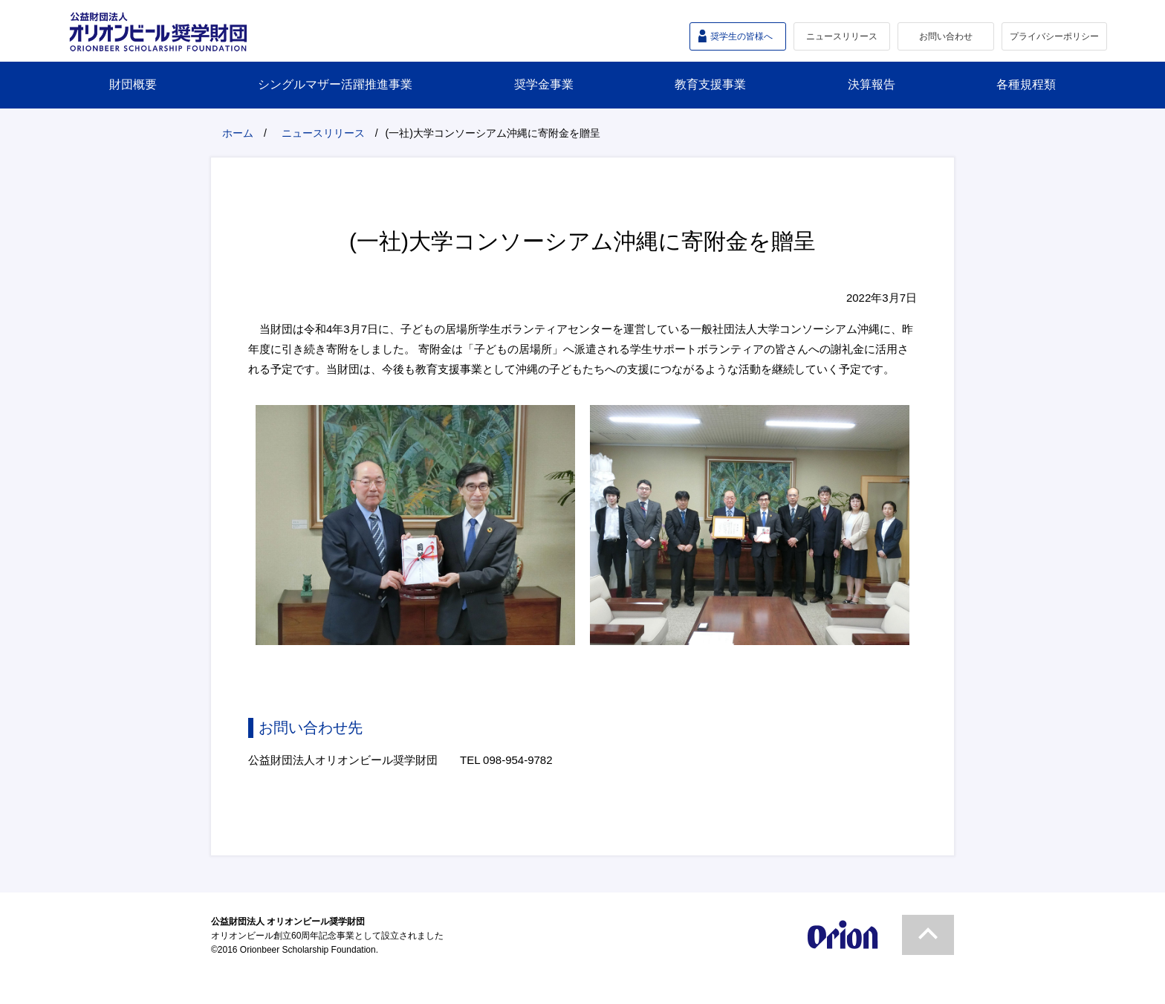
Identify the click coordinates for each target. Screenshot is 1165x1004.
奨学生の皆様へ (741, 36)
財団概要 (133, 84)
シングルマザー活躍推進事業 (335, 84)
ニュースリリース (841, 36)
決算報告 (871, 84)
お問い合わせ (946, 36)
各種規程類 (1026, 84)
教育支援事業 (710, 84)
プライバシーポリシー (1054, 36)
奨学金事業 (544, 84)
